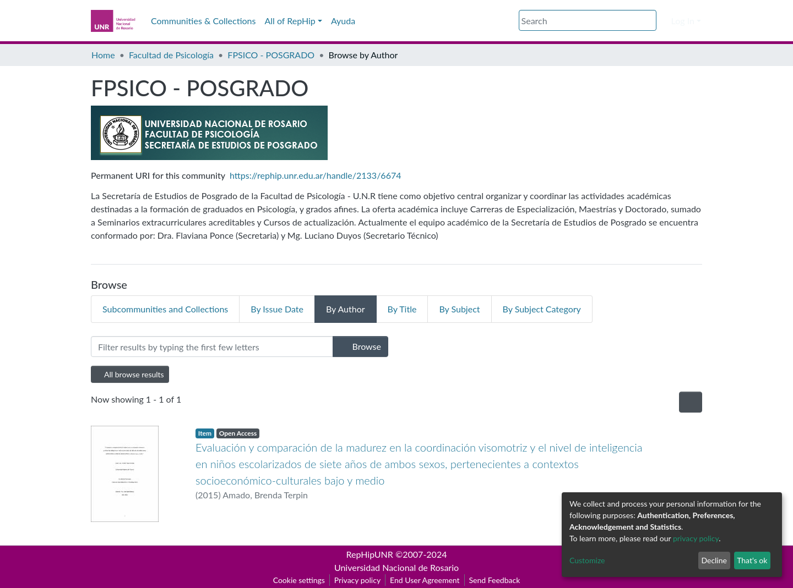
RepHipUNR (369, 554)
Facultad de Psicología (171, 55)
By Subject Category (542, 309)
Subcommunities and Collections (165, 309)
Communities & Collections (203, 20)
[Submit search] (649, 21)
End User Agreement (424, 580)
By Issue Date (277, 309)
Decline (714, 560)
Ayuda (343, 20)
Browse (360, 346)
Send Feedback (494, 580)
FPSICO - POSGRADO (270, 55)
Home (103, 55)
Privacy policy (357, 580)
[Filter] (212, 346)
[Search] (587, 20)
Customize (587, 560)
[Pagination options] (690, 402)
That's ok (752, 560)
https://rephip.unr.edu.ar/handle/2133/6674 (315, 175)
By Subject (459, 309)
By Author (345, 309)
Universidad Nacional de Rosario (396, 567)
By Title (402, 309)
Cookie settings (299, 580)
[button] (663, 21)
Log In (682, 20)
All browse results (130, 374)
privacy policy (696, 538)
